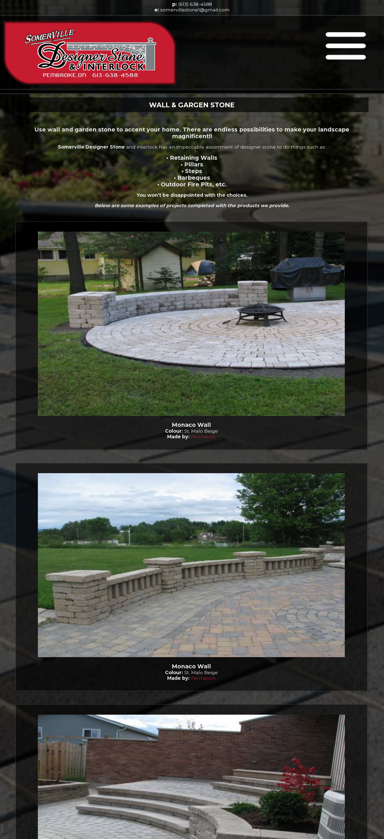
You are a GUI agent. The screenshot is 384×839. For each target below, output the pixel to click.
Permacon (203, 436)
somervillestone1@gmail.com (195, 10)
